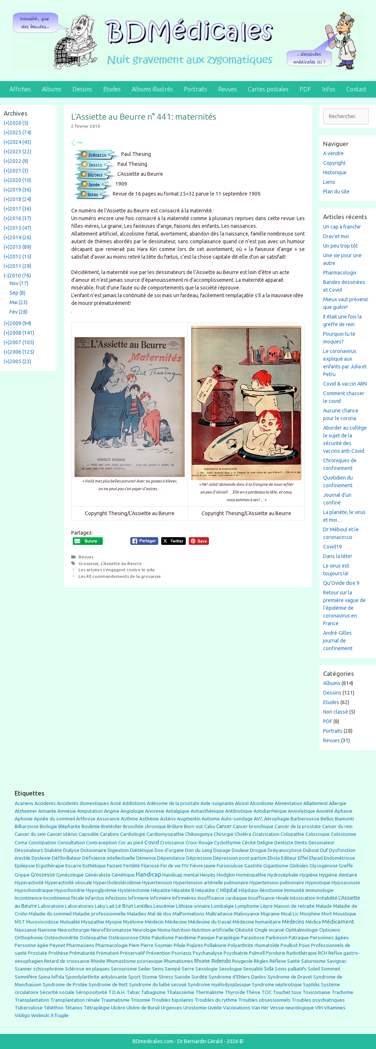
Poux (304, 945)
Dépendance (171, 858)
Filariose (150, 865)
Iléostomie (271, 890)
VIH (319, 1007)
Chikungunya (199, 834)
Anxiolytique (301, 811)
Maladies (137, 914)
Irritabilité (327, 898)
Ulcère (118, 1007)
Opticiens (329, 930)
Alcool (242, 803)
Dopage (222, 850)
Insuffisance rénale (268, 898)
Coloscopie (318, 834)
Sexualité (253, 969)
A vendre (333, 153)
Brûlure (175, 826)
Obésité (244, 930)
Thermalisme (209, 992)
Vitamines (335, 1007)
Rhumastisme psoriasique (134, 961)
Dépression (199, 858)
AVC (258, 819)
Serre (188, 969)
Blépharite (69, 826)
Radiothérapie (301, 953)
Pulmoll (257, 953)
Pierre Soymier (157, 945)
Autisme (211, 819)
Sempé (173, 969)
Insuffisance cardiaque (222, 898)
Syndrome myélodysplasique (219, 984)
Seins (158, 969)
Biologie (48, 826)
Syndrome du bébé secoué (158, 984)
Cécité (249, 842)
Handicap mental (180, 875)
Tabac (133, 992)
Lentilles (143, 906)
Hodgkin (226, 875)
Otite (145, 937)
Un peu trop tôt (340, 246)
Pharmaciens (80, 945)
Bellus (327, 819)
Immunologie (320, 890)
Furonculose (230, 865)
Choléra (243, 834)
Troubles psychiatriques (318, 1000)
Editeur (289, 858)
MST (20, 922)
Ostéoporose (123, 937)
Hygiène (309, 875)
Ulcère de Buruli (143, 1007)
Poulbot (289, 945)
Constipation (42, 842)
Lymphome (247, 906)
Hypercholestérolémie (117, 882)
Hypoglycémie (101, 890)
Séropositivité (91, 992)
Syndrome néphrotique (277, 984)
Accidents (45, 803)
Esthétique (94, 865)
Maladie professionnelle (99, 914)
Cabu (209, 826)
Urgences (171, 1007)
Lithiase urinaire (193, 906)
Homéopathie (251, 875)
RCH (322, 953)
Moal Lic (290, 914)
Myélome (133, 922)
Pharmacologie (111, 945)
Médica (313, 922)
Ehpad (316, 858)
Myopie (113, 922)
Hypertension (157, 882)
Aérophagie (276, 819)
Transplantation (32, 1000)
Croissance (172, 842)
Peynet (57, 945)
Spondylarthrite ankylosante (96, 977)
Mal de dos (159, 914)
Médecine (176, 922)
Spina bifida (51, 977)
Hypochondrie (69, 890)
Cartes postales (268, 89)
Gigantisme (275, 865)
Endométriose (339, 858)
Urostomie (195, 1007)
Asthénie (149, 819)
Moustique (344, 914)
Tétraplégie (97, 1007)
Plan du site (336, 191)
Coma (21, 842)
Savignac (336, 961)
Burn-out (193, 826)
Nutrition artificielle (213, 930)
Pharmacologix (340, 273)
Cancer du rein (337, 826)
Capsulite (89, 834)
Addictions (134, 803)
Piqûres (195, 945)
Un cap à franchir (342, 227)
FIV (185, 865)
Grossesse (89, 563)
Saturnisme (313, 961)
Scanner (23, 969)
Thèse (253, 992)
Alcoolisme (262, 803)
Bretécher (111, 826)
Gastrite (253, 865)
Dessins (82, 89)
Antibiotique (238, 811)
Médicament (338, 921)
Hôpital (229, 890)
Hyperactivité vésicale (68, 882)
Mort (326, 914)
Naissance (26, 930)
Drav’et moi (336, 236)
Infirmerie (138, 898)
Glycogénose (324, 865)
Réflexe (278, 961)
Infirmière (160, 898)
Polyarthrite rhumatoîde (253, 945)
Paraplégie (228, 937)
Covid (151, 842)
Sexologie (206, 969)
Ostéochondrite (61, 937)
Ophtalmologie (301, 930)
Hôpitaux (248, 890)
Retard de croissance (67, 961)
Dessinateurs (29, 850)
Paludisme (163, 937)
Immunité (294, 890)
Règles (261, 961)
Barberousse (304, 819)
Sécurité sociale (57, 992)
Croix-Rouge (199, 842)
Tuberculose (29, 1007)
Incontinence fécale (63, 898)
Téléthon (54, 1007)
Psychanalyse (208, 953)
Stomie (150, 977)
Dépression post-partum (240, 858)
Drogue (258, 850)
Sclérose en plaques (87, 969)
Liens (329, 182)
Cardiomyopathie (165, 834)
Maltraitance (219, 914)
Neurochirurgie (74, 930)
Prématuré (107, 953)
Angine (111, 811)
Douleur (240, 850)
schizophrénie (48, 969)
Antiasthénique (207, 811)
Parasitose (253, 937)
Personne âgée (31, 945)
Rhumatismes (178, 961)
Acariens (24, 803)
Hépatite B (182, 890)
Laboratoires (79, 906)
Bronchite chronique (144, 826)
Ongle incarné (269, 930)
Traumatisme (115, 1000)
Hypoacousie (346, 882)
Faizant (114, 865)
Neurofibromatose (111, 930)
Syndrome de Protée (65, 984)
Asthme (129, 819)
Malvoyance (247, 914)
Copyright (334, 163)
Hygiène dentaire (338, 875)
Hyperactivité (29, 882)
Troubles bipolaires (172, 1000)
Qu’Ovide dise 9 (341, 583)
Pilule (179, 945)
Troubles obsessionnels (264, 1000)
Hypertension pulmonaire (276, 882)
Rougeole (242, 961)
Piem (134, 945)
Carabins (109, 834)
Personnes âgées (329, 937)
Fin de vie (170, 865)
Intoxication (302, 898)
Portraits (195, 89)
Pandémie (185, 937)
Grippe (22, 875)
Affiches (20, 89)
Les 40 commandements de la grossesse (120, 576)
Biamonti (344, 819)
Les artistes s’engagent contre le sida (117, 569)
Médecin (154, 922)
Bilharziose (27, 826)
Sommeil (330, 969)
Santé (293, 961)
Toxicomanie (316, 992)
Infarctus (94, 898)
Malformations (189, 914)
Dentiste (283, 842)
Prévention (158, 953)
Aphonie (24, 819)
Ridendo (221, 961)
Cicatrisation (265, 834)
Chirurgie (224, 834)
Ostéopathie (93, 937)
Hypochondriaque (34, 890)
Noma (164, 930)
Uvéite (215, 1007)
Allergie (337, 803)
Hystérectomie (134, 890)
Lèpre (266, 906)
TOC (266, 992)
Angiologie (132, 811)
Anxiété (324, 811)
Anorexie (154, 811)
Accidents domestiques (83, 803)
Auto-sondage (237, 819)
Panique (206, 937)
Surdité (199, 977)
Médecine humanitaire (256, 922)
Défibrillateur (66, 858)
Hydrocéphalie (283, 875)
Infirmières (184, 898)
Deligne (265, 842)
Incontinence (28, 898)
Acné (115, 803)
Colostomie (343, 834)
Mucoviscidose (42, 922)
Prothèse (58, 953)
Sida (269, 969)
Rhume (202, 961)
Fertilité (131, 865)
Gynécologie (70, 875)
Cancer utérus (62, 834)
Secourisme (124, 969)
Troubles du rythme (216, 1000)
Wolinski (40, 1015)
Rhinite (98, 961)
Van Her (260, 1007)
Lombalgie (222, 906)
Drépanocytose (285, 850)
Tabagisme (153, 992)
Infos (328, 89)
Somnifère (26, 977)
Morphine (310, 914)
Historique (335, 172)
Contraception (101, 842)
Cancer (224, 826)
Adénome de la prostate (173, 803)
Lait (110, 906)
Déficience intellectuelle (108, 858)
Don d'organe (169, 850)
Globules (298, 865)
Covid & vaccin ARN (345, 384)
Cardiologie (132, 834)
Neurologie (144, 930)
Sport (134, 977)
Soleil (314, 969)
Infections (116, 898)
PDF (305, 89)
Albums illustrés (152, 89)
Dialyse (71, 850)
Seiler (144, 969)
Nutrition (181, 930)
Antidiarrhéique (270, 811)
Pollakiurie (215, 945)
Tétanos (74, 1007)
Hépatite (160, 890)
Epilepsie (25, 865)
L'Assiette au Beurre (121, 563)
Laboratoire (51, 906)
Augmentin (188, 819)
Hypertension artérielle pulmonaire (210, 882)
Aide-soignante (217, 803)
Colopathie (292, 834)
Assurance (108, 819)
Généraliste (98, 875)
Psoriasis (181, 953)
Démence (146, 858)
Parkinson (277, 937)
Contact (356, 89)
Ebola (274, 858)
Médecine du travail (209, 922)
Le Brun (124, 906)
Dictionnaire (93, 850)
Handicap (148, 874)
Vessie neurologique (292, 1007)
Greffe (346, 865)
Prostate (37, 953)
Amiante (47, 811)
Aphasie (343, 811)
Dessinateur (321, 842)
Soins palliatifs (291, 969)
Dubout (311, 850)
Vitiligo (22, 1015)
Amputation (90, 811)
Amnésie (66, 811)
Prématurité (82, 953)
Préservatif (132, 953)
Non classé (335, 712)
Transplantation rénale (75, 1000)
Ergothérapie (50, 865)
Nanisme (47, 930)
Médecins (293, 921)
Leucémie (164, 906)
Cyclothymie (227, 842)
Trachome (342, 992)
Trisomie (140, 1000)
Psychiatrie (236, 953)
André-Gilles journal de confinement (337, 640)
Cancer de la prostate (298, 826)
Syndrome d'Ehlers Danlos (237, 977)
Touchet (281, 992)
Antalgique (177, 811)
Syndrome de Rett (108, 984)
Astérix (168, 819)
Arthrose (85, 819)
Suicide (182, 977)
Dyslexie (41, 858)
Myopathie (92, 922)
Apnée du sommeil (54, 819)
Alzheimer (26, 811)
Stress (166, 977)
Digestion (118, 850)
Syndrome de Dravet (289, 977)
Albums (51, 89)
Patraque (299, 937)
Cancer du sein (30, 834)
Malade (324, 906)
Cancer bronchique (253, 826)
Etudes (112, 89)
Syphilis (311, 984)
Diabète (53, 850)
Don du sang (198, 850)
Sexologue (230, 969)
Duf (324, 850)
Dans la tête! (337, 556)
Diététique (141, 850)
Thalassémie (180, 992)
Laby (100, 906)
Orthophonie (29, 937)
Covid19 (332, 547)
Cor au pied (130, 842)
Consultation (71, 842)
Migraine (270, 914)
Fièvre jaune (203, 865)
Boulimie (91, 826)
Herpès (208, 875)
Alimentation (288, 803)
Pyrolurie (275, 953)
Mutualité (70, 922)
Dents (300, 842)
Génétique (123, 875)
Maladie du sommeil (50, 914)
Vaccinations (236, 1007)
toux (296, 992)
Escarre (73, 865)
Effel (303, 858)
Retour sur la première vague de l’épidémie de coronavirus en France (344, 608)
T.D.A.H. (117, 992)
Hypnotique (317, 882)
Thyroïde (235, 992)
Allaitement (315, 803)
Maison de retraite (294, 906)
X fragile (60, 1015)
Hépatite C (207, 890)
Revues (227, 89)
